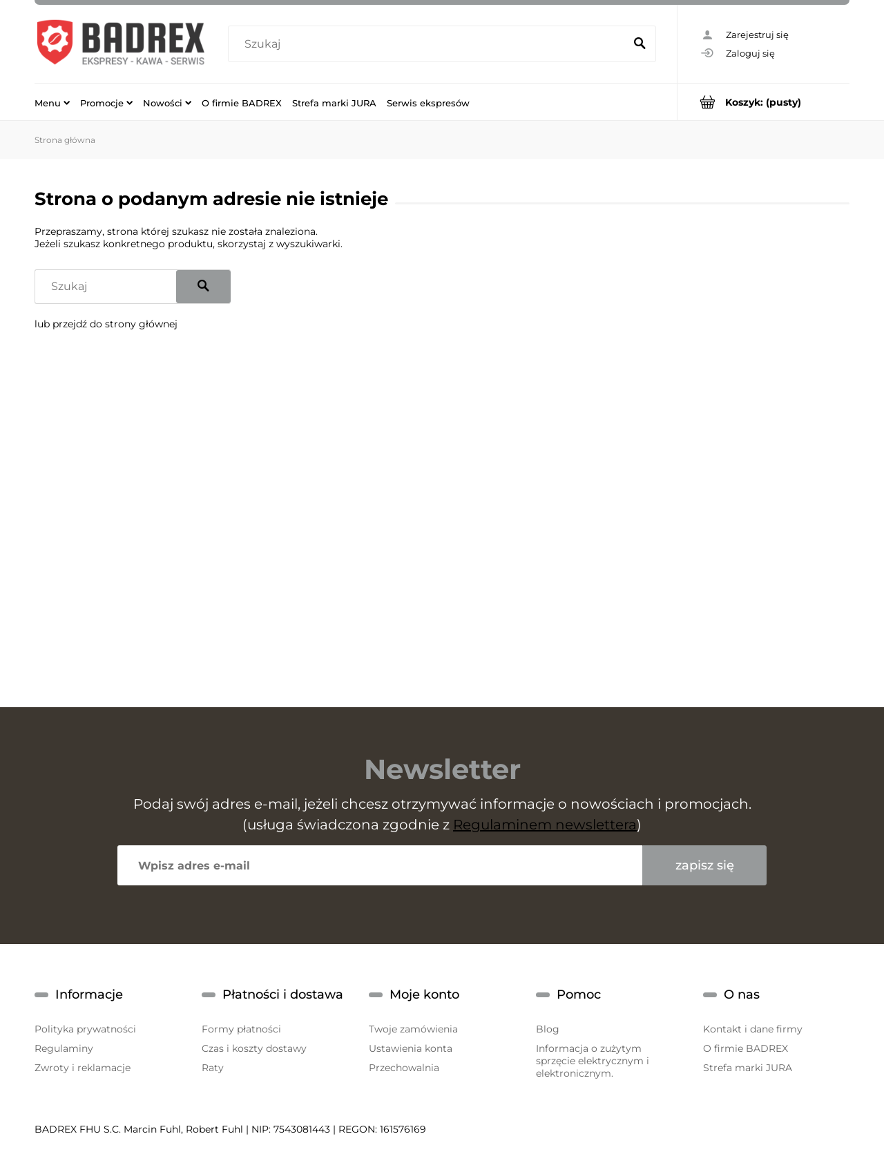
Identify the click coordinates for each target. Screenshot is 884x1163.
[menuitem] (52, 102)
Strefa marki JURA (747, 1067)
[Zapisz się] (704, 865)
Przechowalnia (404, 1067)
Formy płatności (241, 1029)
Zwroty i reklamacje (83, 1067)
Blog (547, 1029)
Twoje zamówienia (413, 1029)
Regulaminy (64, 1048)
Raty (213, 1067)
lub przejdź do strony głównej (106, 324)
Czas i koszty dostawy (254, 1048)
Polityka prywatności (85, 1029)
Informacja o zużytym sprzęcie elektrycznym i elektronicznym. (592, 1060)
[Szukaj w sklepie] (429, 44)
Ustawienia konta (410, 1048)
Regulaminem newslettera (545, 824)
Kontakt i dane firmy (753, 1029)
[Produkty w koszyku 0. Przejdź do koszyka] (763, 102)
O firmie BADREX (745, 1048)
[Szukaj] (639, 44)
